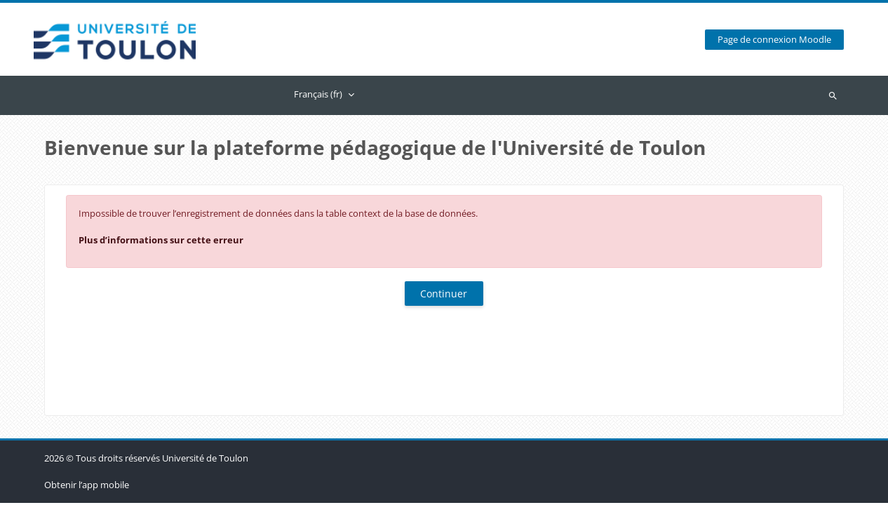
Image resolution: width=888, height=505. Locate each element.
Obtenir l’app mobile (86, 486)
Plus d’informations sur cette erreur (161, 240)
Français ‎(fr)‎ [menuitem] (318, 94)
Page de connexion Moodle (774, 40)
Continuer (443, 293)
